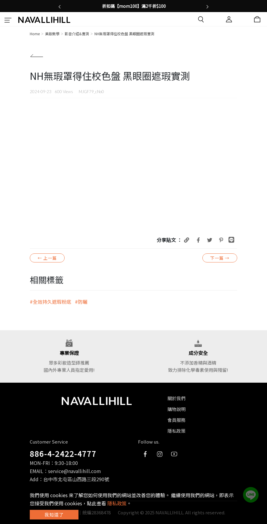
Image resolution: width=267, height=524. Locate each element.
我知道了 (54, 514)
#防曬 (81, 301)
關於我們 (176, 398)
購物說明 (176, 409)
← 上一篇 (47, 258)
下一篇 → (219, 258)
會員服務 (176, 420)
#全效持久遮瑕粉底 (50, 301)
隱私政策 (176, 431)
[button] (60, 6)
